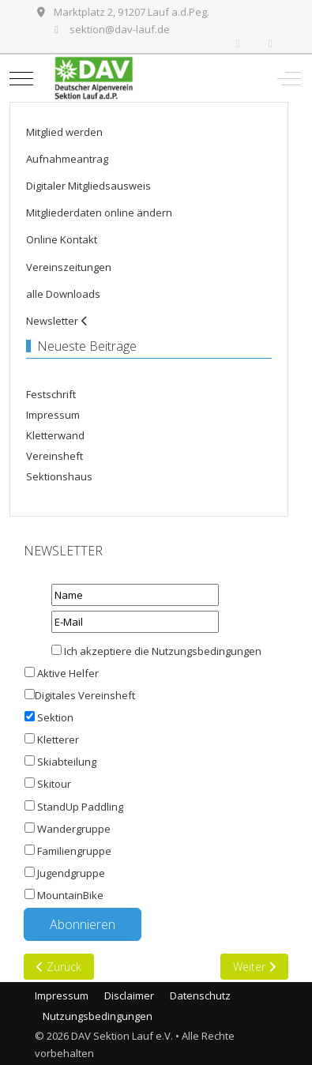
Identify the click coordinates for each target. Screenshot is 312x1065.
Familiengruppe (74, 851)
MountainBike (70, 895)
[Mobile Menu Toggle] (21, 78)
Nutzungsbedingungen (206, 651)
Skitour (54, 784)
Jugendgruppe (71, 873)
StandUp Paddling (80, 807)
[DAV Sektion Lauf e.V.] (154, 78)
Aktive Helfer (68, 673)
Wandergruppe (74, 829)
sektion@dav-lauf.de (120, 29)
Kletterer (58, 739)
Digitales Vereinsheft (79, 695)
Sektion (55, 717)
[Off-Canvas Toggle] (289, 78)
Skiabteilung (66, 762)
